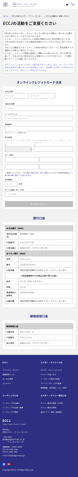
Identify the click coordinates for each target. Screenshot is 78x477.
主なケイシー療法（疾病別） (52, 412)
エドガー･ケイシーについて (51, 370)
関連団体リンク (8, 374)
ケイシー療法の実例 (48, 407)
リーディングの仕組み (11, 403)
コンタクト (6, 383)
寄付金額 (8, 137)
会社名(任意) (10, 104)
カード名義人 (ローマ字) (14, 190)
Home (5, 16)
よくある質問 (7, 379)
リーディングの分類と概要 (12, 407)
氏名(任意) (9, 91)
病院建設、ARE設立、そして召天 (54, 388)
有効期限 (8, 179)
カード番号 (9, 155)
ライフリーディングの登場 (51, 383)
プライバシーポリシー (11, 370)
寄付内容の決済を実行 (39, 204)
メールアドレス (11, 114)
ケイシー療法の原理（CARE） (52, 403)
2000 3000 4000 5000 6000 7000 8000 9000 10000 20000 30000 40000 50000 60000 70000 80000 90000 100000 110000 (18, 149)
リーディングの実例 (10, 412)
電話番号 (8, 124)
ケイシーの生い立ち (48, 374)
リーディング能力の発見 (50, 379)
